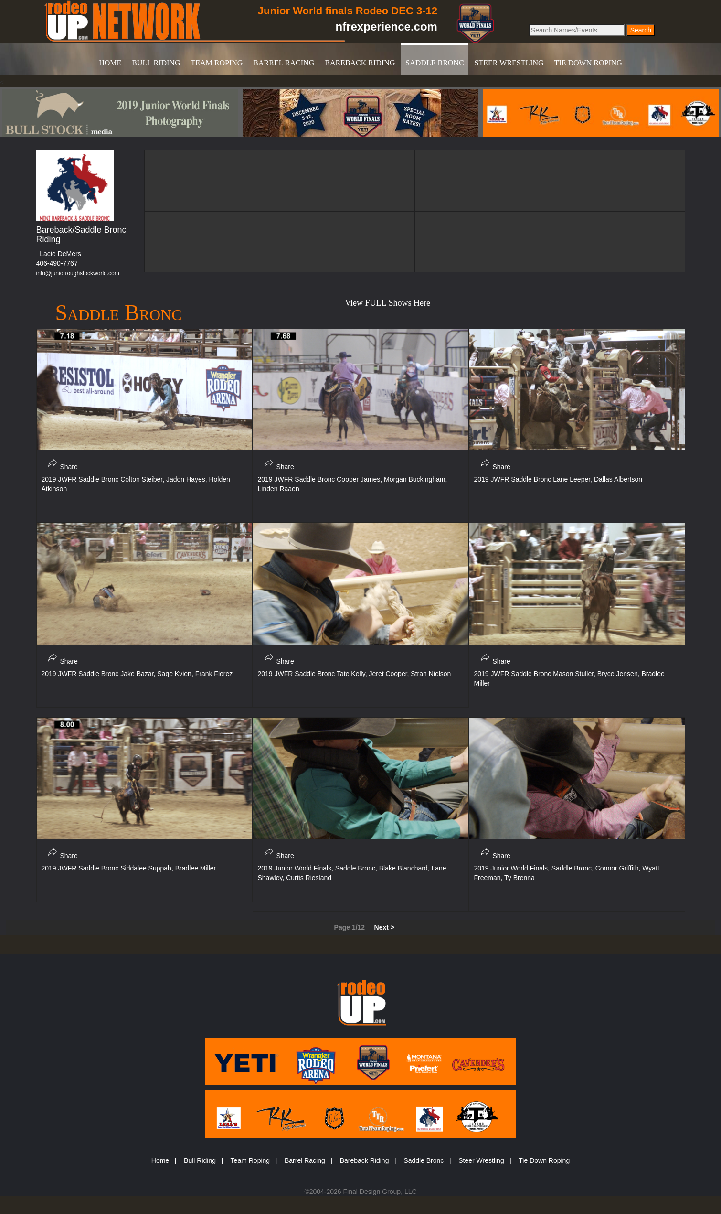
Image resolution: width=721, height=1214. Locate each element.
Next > (384, 927)
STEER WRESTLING (509, 63)
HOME (110, 63)
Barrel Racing (305, 1160)
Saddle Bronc (423, 1160)
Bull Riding (200, 1160)
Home (160, 1160)
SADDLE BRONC (434, 63)
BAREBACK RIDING (360, 63)
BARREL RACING (283, 63)
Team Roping (250, 1160)
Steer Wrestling (481, 1160)
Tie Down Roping (544, 1160)
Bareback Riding (364, 1160)
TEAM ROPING (217, 63)
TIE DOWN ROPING (588, 63)
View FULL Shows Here (387, 303)
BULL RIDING (156, 63)
